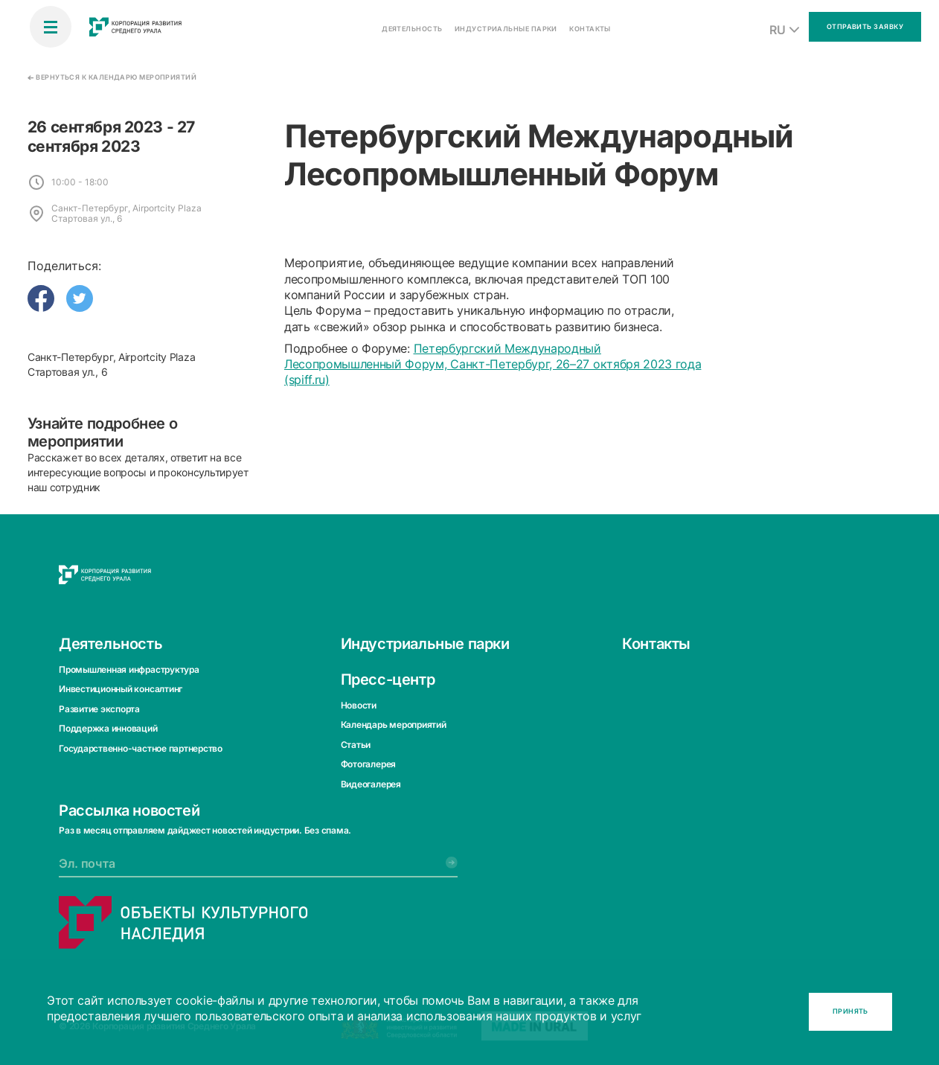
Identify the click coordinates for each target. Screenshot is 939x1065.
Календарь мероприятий (393, 724)
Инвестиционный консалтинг (120, 688)
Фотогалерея (368, 764)
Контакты (656, 644)
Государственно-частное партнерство (140, 747)
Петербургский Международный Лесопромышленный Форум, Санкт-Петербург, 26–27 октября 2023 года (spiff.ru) (493, 364)
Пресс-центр (388, 679)
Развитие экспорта (99, 708)
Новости (358, 705)
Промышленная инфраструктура (129, 669)
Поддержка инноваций (108, 728)
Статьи (356, 744)
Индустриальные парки (425, 644)
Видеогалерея (371, 783)
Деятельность (110, 644)
